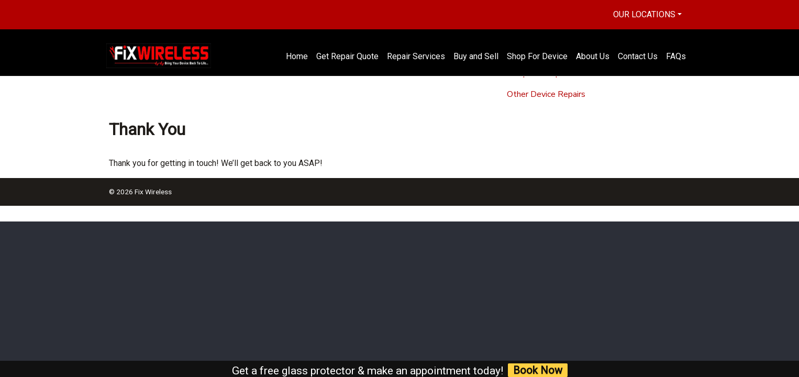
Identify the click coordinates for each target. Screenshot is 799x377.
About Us (592, 56)
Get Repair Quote (347, 56)
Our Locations (644, 14)
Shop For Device (537, 56)
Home (297, 56)
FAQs (676, 56)
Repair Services (416, 56)
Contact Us (638, 56)
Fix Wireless (153, 191)
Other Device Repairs (546, 94)
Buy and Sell (475, 56)
